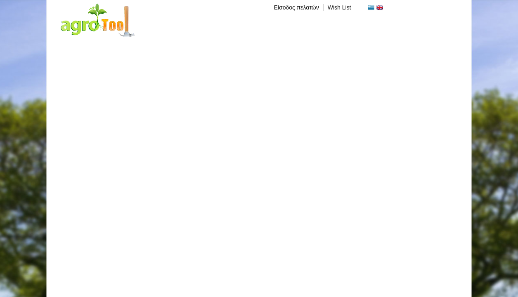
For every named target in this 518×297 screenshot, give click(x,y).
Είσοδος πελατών (296, 7)
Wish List (339, 7)
